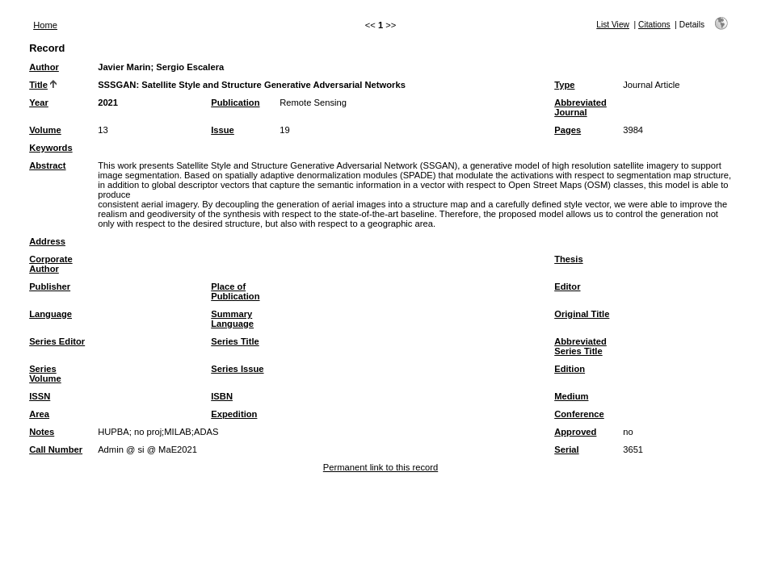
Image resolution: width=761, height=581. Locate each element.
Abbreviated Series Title (580, 346)
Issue (222, 130)
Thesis (568, 259)
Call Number (55, 449)
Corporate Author (50, 264)
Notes (41, 432)
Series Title (235, 341)
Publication (235, 102)
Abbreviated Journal (580, 107)
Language (50, 314)
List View (612, 24)
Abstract (47, 165)
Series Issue (237, 369)
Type (564, 85)
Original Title (581, 314)
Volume (45, 130)
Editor (567, 286)
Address (47, 241)
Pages (567, 130)
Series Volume (45, 373)
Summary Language (232, 318)
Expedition (234, 414)
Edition (569, 369)
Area (39, 414)
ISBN (222, 396)
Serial (566, 449)
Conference (579, 414)
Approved (575, 432)
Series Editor (57, 341)
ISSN (39, 396)
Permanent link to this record (380, 467)
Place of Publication (235, 291)
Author (44, 67)
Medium (571, 396)
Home (45, 25)
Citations (654, 24)
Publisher (49, 286)
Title (38, 85)
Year (38, 102)
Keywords (50, 148)
